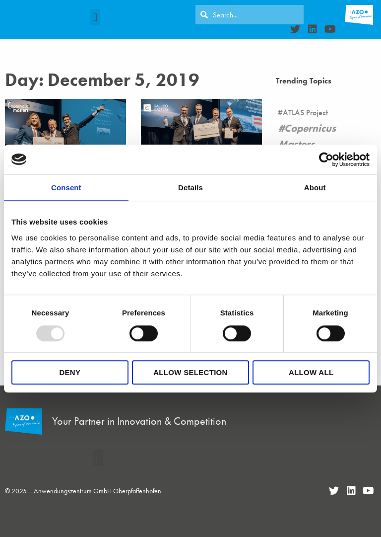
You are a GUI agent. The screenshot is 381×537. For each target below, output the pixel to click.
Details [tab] (190, 187)
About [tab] (315, 187)
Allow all (311, 372)
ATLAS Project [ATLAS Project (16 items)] (305, 112)
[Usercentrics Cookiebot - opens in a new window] (326, 159)
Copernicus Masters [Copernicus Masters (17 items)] (307, 136)
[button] (95, 17)
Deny (69, 372)
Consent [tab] (66, 187)
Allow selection (190, 372)
